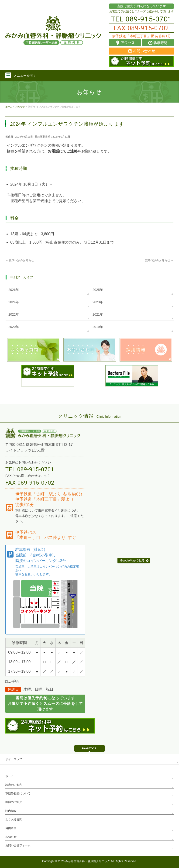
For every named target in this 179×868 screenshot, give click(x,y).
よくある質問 (13, 819)
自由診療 (11, 828)
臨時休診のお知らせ (159, 260)
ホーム (9, 776)
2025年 (98, 290)
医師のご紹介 (13, 802)
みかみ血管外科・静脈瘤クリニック (87, 861)
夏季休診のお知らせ (19, 260)
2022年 (13, 314)
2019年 (98, 327)
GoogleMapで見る (132, 560)
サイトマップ (13, 759)
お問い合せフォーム (18, 845)
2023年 (98, 302)
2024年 (13, 302)
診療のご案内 (13, 784)
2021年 (98, 314)
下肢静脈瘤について (18, 793)
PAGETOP (89, 748)
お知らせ (11, 836)
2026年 (13, 290)
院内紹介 (11, 811)
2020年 (13, 327)
